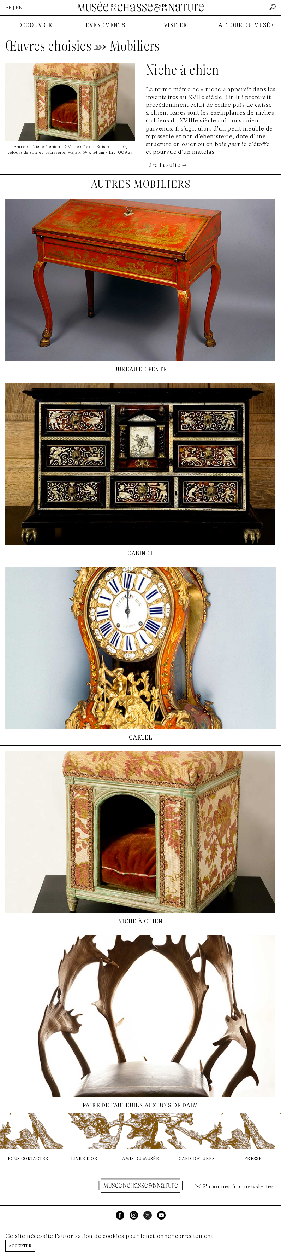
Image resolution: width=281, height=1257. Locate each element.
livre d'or (84, 1158)
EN (19, 7)
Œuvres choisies (48, 46)
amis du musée (140, 1158)
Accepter (20, 1245)
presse (253, 1158)
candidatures (197, 1158)
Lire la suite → (166, 165)
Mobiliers (134, 46)
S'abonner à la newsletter (238, 1186)
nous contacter (28, 1158)
